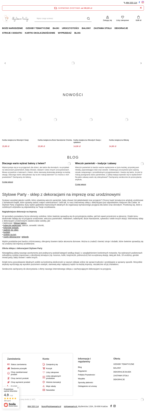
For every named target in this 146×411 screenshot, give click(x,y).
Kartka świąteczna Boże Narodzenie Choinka (55, 140)
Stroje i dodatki (12, 33)
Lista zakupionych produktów (53, 377)
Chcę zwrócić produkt (20, 378)
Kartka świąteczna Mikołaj (119, 140)
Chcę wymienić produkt (20, 382)
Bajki (56, 28)
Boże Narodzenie (12, 28)
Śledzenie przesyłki (19, 368)
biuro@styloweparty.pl (51, 406)
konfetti (6, 232)
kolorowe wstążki (11, 228)
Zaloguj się (107, 20)
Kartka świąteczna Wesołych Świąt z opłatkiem (87, 141)
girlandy (25, 237)
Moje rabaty (51, 386)
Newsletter (50, 390)
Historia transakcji (53, 382)
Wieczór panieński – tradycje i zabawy (95, 163)
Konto (46, 359)
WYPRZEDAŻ (64, 33)
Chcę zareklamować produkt (19, 373)
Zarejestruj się (52, 364)
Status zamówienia (18, 364)
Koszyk (49, 368)
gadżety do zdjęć (10, 230)
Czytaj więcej (7, 182)
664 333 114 (131, 3)
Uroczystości (70, 28)
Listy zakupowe (122, 20)
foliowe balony (20, 223)
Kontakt (14, 386)
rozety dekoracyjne (11, 237)
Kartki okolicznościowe (40, 33)
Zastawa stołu (103, 28)
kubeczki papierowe (12, 225)
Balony (86, 28)
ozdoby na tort (9, 234)
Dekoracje (121, 28)
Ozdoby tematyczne (38, 28)
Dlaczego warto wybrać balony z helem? (24, 163)
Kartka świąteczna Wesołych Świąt (15, 140)
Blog (77, 33)
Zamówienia (13, 359)
